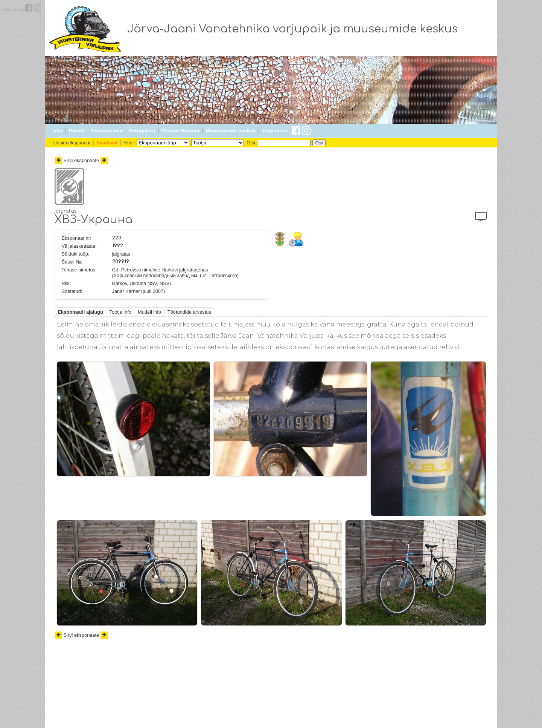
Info (58, 130)
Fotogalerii (142, 130)
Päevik (77, 130)
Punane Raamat (180, 130)
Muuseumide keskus (231, 130)
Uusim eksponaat (72, 143)
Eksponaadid (107, 130)
